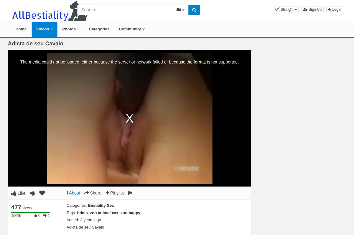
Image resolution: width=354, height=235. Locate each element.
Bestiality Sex (101, 205)
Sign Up (312, 9)
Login (334, 9)
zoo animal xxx (104, 212)
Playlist (115, 193)
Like (18, 193)
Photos (71, 29)
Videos (44, 29)
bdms (82, 212)
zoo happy (130, 212)
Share (92, 193)
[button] (286, 9)
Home (21, 29)
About (73, 193)
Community (132, 29)
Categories (99, 29)
